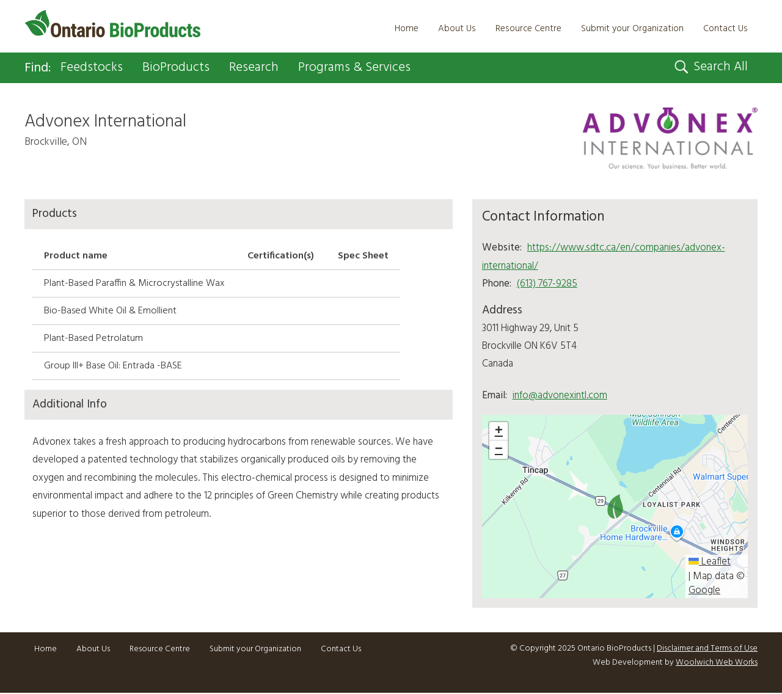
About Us (457, 28)
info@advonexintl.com (560, 395)
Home (406, 28)
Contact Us (725, 28)
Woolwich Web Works (717, 663)
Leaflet (710, 562)
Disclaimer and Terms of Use (707, 648)
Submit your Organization (632, 28)
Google (704, 590)
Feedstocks (91, 67)
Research (254, 67)
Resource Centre (528, 28)
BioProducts (176, 67)
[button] (615, 506)
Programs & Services (354, 67)
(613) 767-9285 (547, 284)
